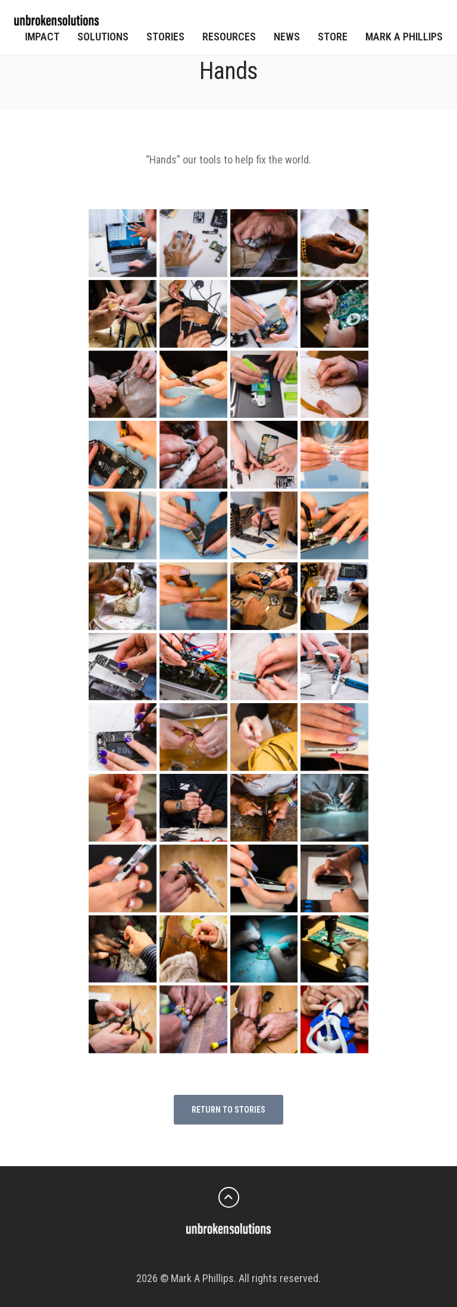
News (287, 37)
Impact (42, 37)
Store (333, 37)
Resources (229, 37)
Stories (165, 37)
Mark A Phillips (404, 37)
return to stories (228, 1109)
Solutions (103, 37)
